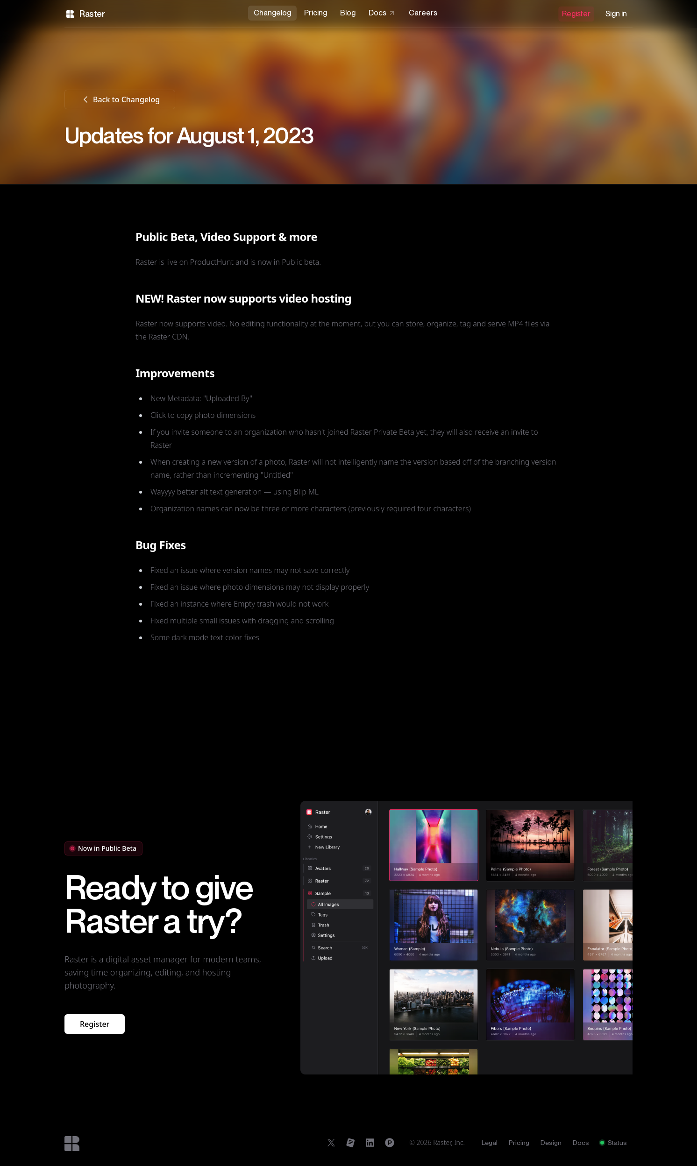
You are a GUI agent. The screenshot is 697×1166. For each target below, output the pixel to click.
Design (551, 1142)
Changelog (272, 12)
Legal (490, 1142)
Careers (423, 12)
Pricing (315, 12)
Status (613, 1142)
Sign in (616, 13)
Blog (348, 12)
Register (576, 13)
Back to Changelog (120, 99)
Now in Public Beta (103, 848)
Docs (382, 12)
